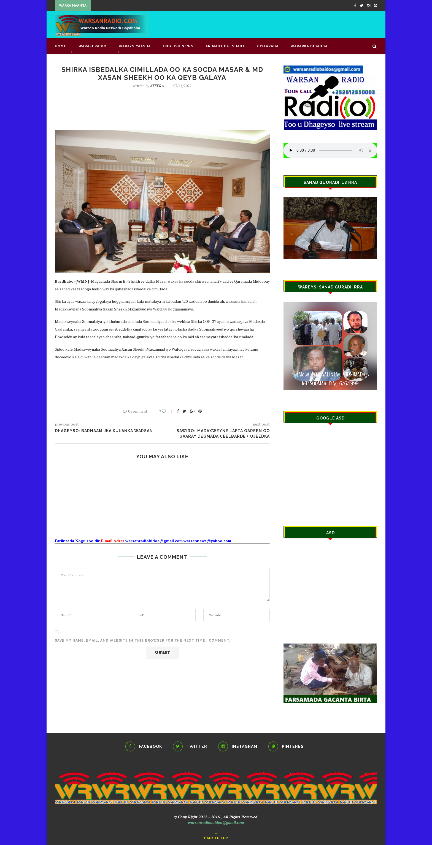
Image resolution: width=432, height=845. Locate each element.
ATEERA (157, 85)
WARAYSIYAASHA (135, 46)
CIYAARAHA (268, 46)
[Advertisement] (277, 24)
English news (178, 46)
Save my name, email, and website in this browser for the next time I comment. (142, 640)
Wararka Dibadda (309, 46)
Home (60, 46)
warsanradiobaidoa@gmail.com (216, 822)
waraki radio (93, 46)
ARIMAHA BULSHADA (225, 46)
